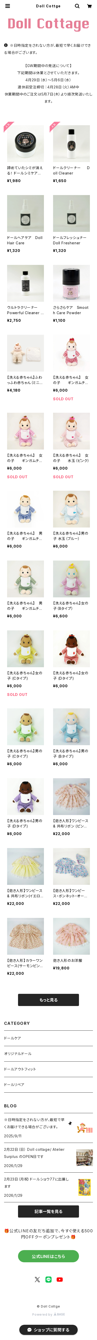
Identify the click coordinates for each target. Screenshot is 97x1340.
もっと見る (48, 999)
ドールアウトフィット (20, 1069)
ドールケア (12, 1038)
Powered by (48, 1314)
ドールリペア (14, 1084)
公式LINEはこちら (48, 1256)
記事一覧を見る (48, 1211)
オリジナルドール (17, 1053)
